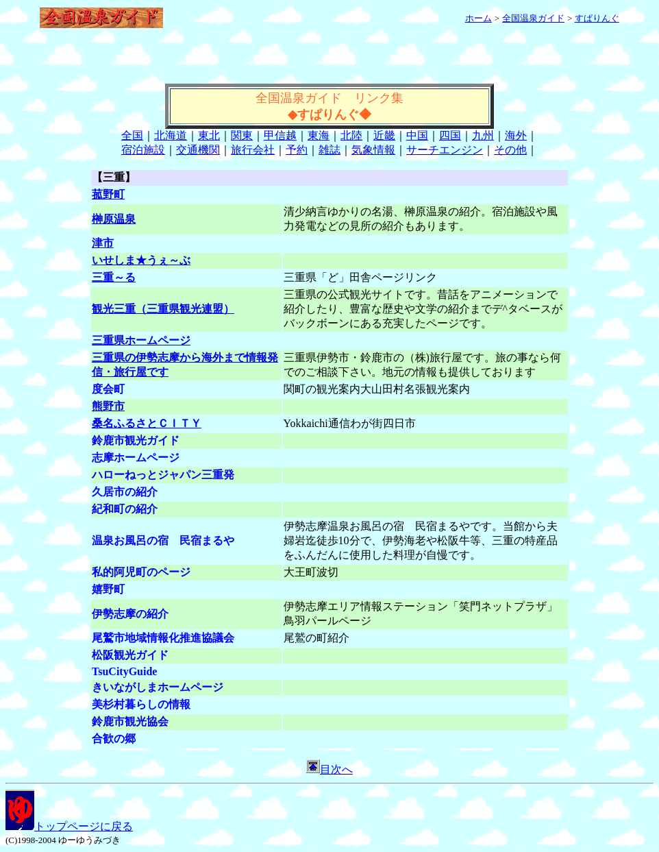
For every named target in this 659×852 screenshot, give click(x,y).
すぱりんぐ (597, 18)
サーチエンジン (444, 150)
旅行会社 (253, 150)
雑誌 (329, 150)
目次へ (329, 769)
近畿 (384, 135)
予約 (297, 150)
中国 (417, 135)
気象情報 (373, 150)
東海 (319, 135)
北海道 (170, 135)
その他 (510, 150)
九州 (483, 135)
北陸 (351, 135)
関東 (242, 135)
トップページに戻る (69, 826)
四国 (450, 135)
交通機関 (198, 150)
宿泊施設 (143, 150)
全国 (132, 135)
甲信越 (280, 135)
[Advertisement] (329, 63)
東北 (209, 135)
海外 (516, 135)
